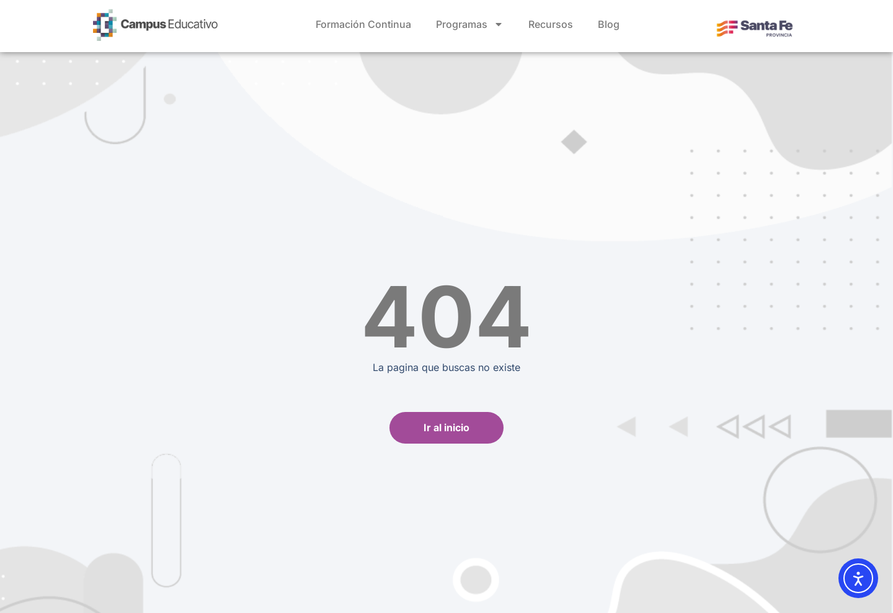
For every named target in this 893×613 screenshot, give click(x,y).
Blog (609, 24)
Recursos (550, 24)
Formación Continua (363, 24)
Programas (470, 24)
